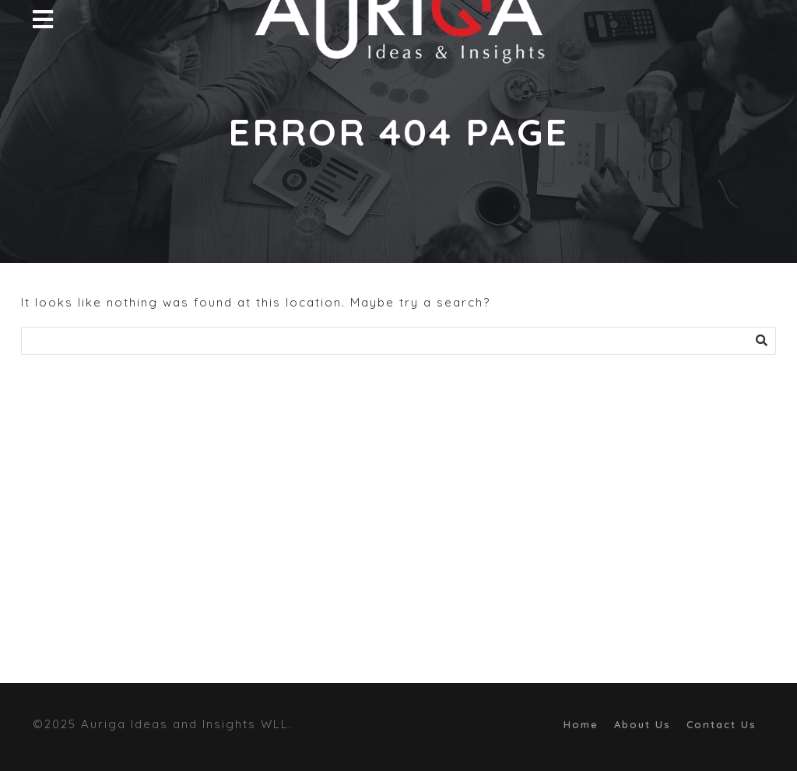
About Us (642, 724)
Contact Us (721, 724)
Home (581, 724)
